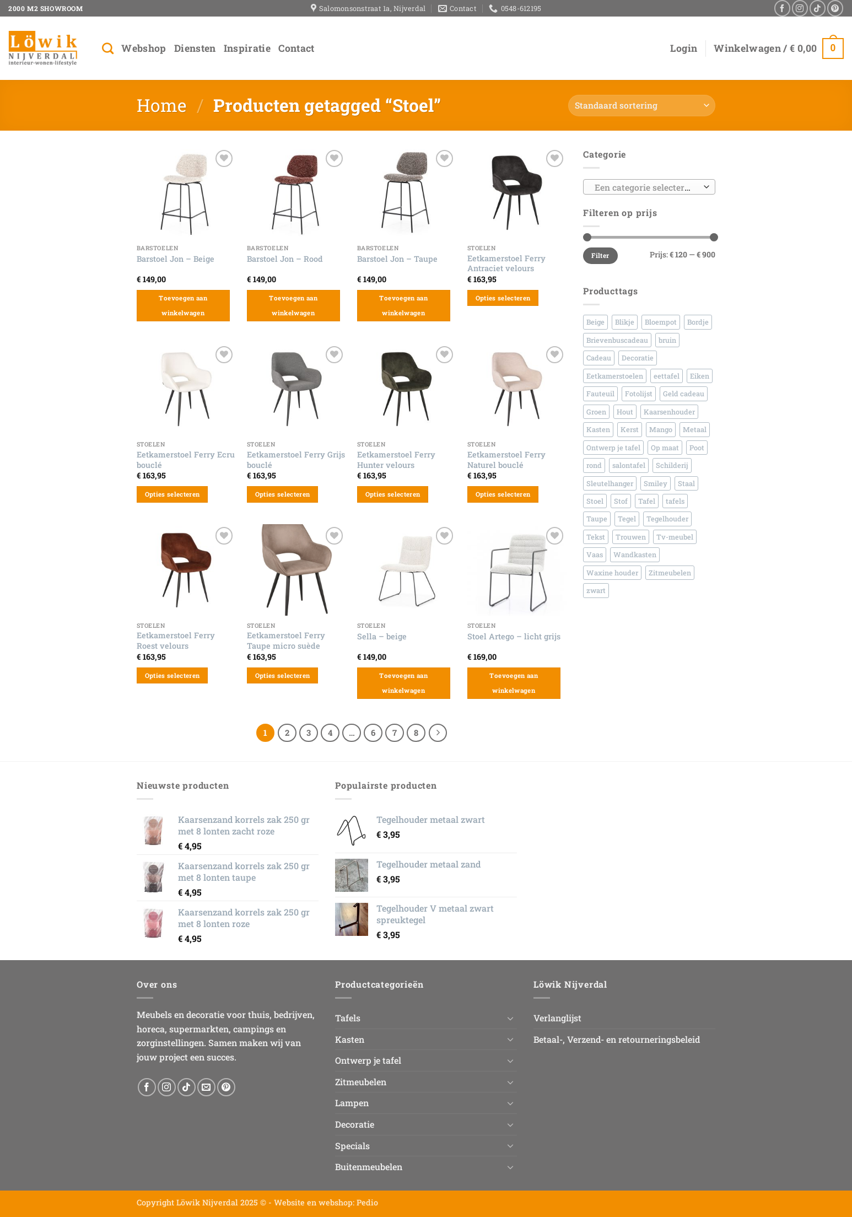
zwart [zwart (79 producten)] (596, 590)
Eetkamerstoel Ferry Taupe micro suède (286, 641)
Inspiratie (247, 48)
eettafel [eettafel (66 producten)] (667, 375)
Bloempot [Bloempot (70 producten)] (661, 321)
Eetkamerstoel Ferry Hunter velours (396, 460)
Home (162, 105)
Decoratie (354, 1124)
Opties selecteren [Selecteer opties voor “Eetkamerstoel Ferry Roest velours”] (172, 675)
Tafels (347, 1018)
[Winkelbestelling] (641, 105)
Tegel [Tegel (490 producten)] (627, 518)
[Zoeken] (108, 48)
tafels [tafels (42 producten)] (675, 501)
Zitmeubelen (360, 1081)
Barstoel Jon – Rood (285, 259)
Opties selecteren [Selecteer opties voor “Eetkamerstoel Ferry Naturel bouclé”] (503, 494)
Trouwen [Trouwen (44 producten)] (631, 536)
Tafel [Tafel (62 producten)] (646, 501)
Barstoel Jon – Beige (175, 259)
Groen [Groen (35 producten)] (596, 411)
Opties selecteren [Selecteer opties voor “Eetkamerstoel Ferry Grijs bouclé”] (282, 494)
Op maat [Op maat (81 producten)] (665, 447)
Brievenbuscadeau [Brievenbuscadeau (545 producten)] (617, 340)
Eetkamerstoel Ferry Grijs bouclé (296, 460)
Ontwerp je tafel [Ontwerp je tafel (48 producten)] (613, 447)
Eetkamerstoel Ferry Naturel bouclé (506, 460)
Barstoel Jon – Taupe (397, 259)
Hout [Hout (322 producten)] (625, 411)
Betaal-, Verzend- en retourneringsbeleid (616, 1039)
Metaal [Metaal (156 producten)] (695, 429)
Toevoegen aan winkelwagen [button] (183, 305)
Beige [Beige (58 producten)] (595, 321)
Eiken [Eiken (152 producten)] (699, 375)
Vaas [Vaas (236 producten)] (594, 554)
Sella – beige (382, 637)
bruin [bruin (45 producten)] (667, 340)
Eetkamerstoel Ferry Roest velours (176, 641)
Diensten (195, 48)
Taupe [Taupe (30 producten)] (596, 518)
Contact (296, 48)
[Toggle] (510, 1018)
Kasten (349, 1039)
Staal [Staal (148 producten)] (686, 483)
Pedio (367, 1202)
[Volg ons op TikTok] (818, 8)
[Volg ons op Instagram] (800, 8)
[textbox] (646, 187)
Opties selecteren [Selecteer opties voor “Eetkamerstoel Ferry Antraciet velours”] (503, 298)
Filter (600, 255)
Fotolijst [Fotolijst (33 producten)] (639, 393)
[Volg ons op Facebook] (782, 8)
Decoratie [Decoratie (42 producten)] (638, 357)
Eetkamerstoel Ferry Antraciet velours (506, 264)
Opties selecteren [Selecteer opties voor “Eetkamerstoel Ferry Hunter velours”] (392, 494)
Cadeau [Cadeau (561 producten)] (598, 357)
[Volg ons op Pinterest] (835, 8)
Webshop (143, 48)
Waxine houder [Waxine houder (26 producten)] (612, 572)
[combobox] (649, 187)
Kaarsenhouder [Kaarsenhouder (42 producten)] (669, 411)
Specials (352, 1145)
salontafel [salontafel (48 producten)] (628, 465)
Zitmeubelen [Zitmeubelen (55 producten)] (670, 572)
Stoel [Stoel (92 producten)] (594, 501)
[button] (683, 48)
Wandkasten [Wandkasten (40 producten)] (634, 554)
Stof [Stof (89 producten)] (621, 501)
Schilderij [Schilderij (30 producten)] (672, 465)
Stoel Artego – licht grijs (513, 637)
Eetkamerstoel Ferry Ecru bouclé (186, 460)
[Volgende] (438, 733)
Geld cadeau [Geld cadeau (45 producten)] (683, 393)
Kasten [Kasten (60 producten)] (598, 429)
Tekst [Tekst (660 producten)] (595, 536)
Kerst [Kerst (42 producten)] (630, 429)
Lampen (352, 1102)
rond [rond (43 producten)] (594, 465)
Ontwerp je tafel (368, 1060)
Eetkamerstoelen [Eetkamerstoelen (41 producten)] (614, 375)
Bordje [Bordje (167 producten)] (698, 321)
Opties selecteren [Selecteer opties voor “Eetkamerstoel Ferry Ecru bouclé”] (172, 494)
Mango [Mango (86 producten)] (660, 429)
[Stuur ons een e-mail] (206, 1087)
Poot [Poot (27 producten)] (696, 447)
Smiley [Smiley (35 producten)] (655, 483)
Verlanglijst (557, 1018)
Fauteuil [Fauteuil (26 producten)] (600, 393)
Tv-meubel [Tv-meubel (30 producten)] (674, 536)
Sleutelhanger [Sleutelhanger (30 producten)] (609, 483)
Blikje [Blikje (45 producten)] (624, 321)
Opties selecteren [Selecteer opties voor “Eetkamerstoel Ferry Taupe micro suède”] (282, 675)
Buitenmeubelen (368, 1166)
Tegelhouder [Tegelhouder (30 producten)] (667, 518)
